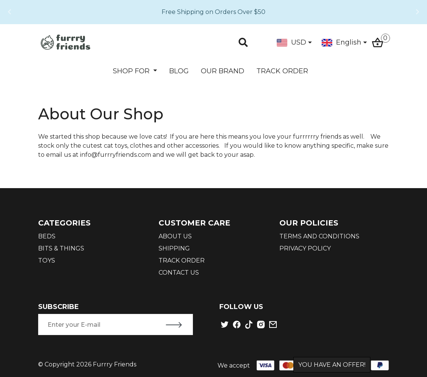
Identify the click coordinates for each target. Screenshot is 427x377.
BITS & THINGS (61, 248)
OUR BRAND (222, 71)
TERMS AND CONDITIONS (319, 236)
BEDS (46, 236)
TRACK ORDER (282, 71)
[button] (9, 12)
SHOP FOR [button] (132, 71)
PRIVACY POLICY (305, 248)
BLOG (179, 71)
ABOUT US (175, 236)
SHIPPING (174, 248)
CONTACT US (179, 272)
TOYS (46, 260)
